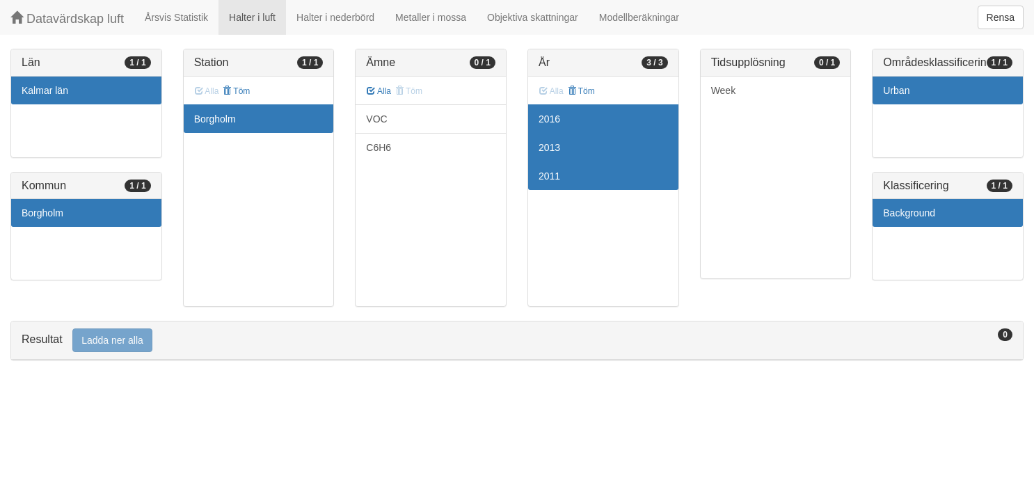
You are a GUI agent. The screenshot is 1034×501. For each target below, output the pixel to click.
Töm (236, 91)
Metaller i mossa (430, 17)
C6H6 (378, 147)
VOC (376, 119)
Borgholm (42, 212)
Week (723, 90)
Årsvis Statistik (176, 17)
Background (909, 212)
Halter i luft (252, 17)
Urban (896, 90)
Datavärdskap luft (67, 18)
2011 (549, 176)
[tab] (517, 340)
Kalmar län (45, 90)
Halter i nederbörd (335, 17)
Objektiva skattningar (532, 17)
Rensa (1001, 17)
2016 (549, 119)
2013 (549, 147)
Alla (379, 91)
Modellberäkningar (639, 17)
